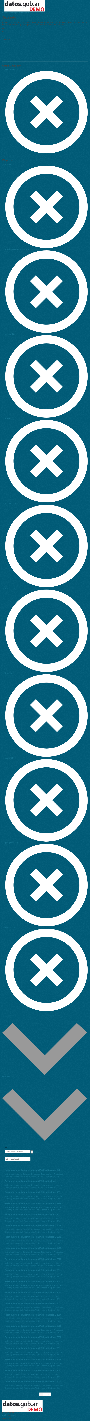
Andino (5, 1415)
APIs (27, 13)
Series (11, 13)
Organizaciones (19, 13)
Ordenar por (9, 1155)
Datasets (5, 13)
